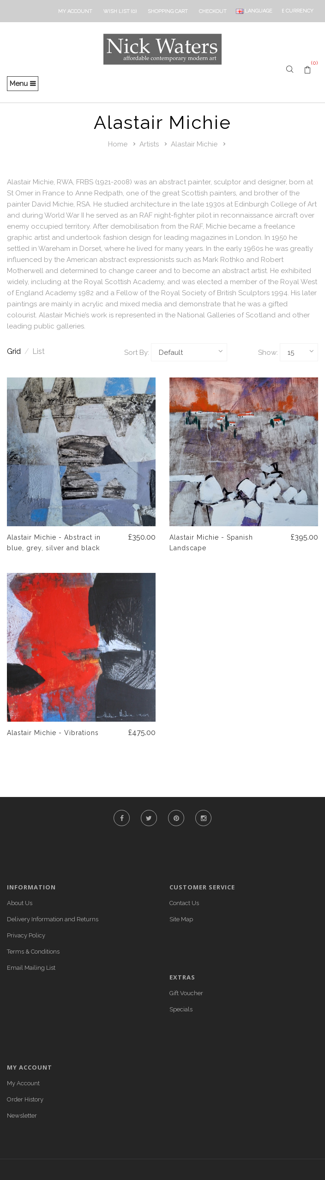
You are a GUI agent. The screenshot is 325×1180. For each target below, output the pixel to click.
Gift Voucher (186, 993)
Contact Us (184, 903)
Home (117, 144)
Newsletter (22, 1115)
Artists (149, 144)
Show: (268, 352)
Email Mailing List (31, 967)
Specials (181, 1009)
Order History (25, 1099)
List (38, 351)
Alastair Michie (194, 144)
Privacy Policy (26, 935)
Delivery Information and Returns (52, 919)
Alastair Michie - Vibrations (53, 732)
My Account (23, 1083)
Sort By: (136, 352)
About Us (19, 903)
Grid (18, 351)
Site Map (181, 919)
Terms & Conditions (33, 951)
